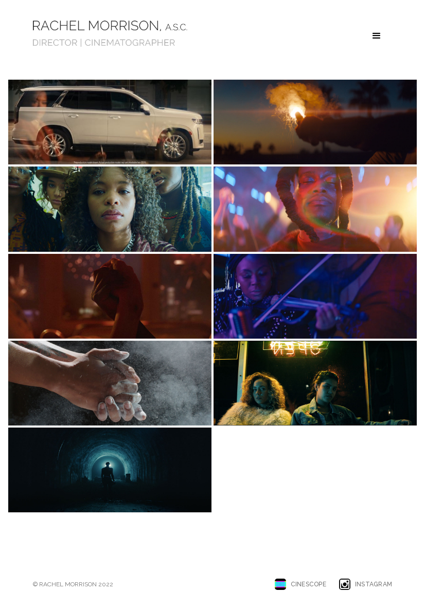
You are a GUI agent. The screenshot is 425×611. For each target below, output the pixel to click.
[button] (376, 36)
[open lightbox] (109, 122)
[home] (110, 34)
